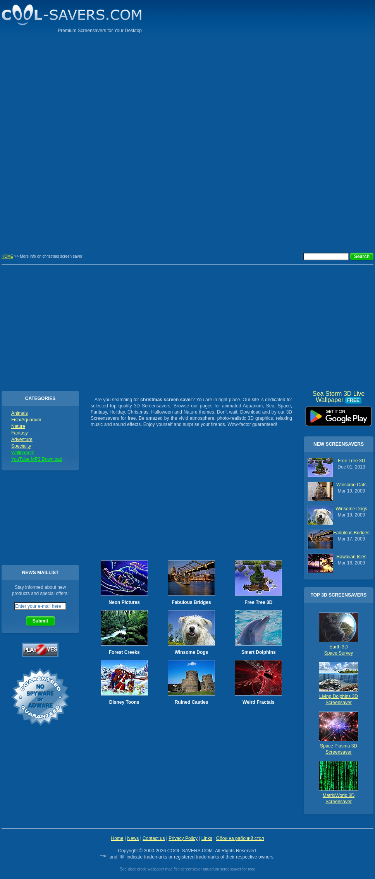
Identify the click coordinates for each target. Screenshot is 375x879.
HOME (7, 256)
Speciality (21, 446)
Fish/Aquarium (26, 419)
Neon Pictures (124, 602)
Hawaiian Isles (351, 556)
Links (206, 838)
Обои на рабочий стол (240, 838)
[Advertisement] (342, 122)
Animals (19, 413)
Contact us (154, 838)
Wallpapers (22, 452)
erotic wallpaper (150, 869)
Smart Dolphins (258, 652)
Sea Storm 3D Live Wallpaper (338, 413)
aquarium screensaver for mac (229, 869)
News (133, 838)
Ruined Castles (191, 702)
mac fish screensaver (183, 869)
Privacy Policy (183, 838)
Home (117, 838)
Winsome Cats (351, 484)
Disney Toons (124, 702)
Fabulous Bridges (191, 602)
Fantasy (19, 433)
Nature (18, 426)
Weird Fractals (258, 702)
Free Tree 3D (258, 602)
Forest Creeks (124, 652)
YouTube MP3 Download (36, 459)
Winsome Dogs (191, 652)
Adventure (22, 439)
